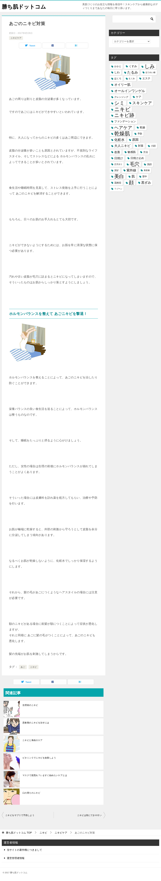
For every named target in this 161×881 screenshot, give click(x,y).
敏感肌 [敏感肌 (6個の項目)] (132, 152)
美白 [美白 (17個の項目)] (119, 176)
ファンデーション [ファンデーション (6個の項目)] (125, 121)
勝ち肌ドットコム (24, 6)
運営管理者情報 (15, 858)
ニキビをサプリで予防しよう (19, 815)
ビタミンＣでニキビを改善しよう (39, 758)
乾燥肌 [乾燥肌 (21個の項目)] (122, 133)
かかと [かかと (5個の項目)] (117, 66)
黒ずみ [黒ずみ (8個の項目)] (146, 182)
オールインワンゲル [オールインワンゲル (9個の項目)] (129, 91)
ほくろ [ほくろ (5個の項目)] (117, 78)
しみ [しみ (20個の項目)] (149, 66)
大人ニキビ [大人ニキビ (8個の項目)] (122, 146)
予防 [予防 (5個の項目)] (139, 133)
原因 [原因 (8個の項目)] (135, 139)
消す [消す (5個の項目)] (116, 170)
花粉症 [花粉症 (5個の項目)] (117, 182)
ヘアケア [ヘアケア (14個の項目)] (123, 127)
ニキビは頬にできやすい (89, 815)
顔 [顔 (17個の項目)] (131, 182)
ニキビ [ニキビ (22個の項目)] (122, 109)
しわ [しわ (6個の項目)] (117, 72)
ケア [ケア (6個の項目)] (138, 96)
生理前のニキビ (30, 705)
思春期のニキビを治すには (35, 722)
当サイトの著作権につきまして (24, 849)
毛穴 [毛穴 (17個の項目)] (134, 164)
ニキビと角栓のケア (32, 740)
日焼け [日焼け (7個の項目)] (118, 158)
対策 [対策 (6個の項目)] (140, 145)
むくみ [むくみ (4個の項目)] (132, 78)
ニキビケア (16, 38)
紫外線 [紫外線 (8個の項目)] (131, 170)
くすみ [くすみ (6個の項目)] (133, 66)
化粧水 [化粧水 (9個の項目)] (119, 140)
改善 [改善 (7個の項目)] (117, 152)
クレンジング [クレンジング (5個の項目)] (121, 97)
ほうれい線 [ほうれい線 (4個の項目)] (150, 72)
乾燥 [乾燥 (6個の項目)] (142, 127)
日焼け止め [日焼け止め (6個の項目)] (137, 158)
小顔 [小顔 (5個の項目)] (153, 146)
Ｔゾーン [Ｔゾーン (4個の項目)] (118, 189)
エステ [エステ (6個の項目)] (146, 78)
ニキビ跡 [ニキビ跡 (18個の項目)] (124, 115)
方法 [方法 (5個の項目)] (145, 152)
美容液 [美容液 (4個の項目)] (147, 170)
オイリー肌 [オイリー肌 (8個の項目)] (122, 84)
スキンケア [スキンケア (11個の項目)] (142, 103)
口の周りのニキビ (31, 793)
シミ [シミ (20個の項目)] (119, 103)
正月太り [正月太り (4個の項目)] (118, 164)
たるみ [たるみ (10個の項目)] (132, 72)
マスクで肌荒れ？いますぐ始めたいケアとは (44, 775)
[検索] (134, 19)
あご (23, 667)
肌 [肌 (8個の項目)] (133, 176)
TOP (19, 832)
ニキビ (33, 667)
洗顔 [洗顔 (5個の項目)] (149, 164)
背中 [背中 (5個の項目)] (144, 176)
